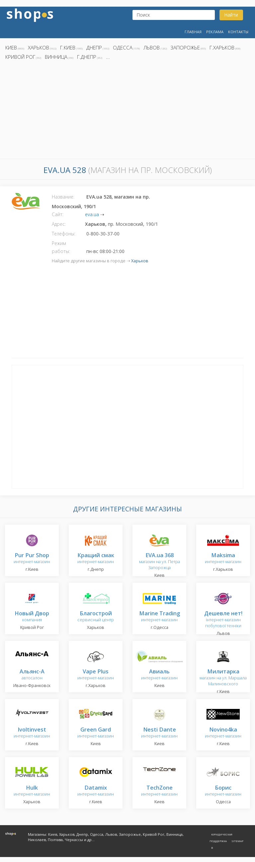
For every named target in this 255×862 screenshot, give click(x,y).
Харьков (38, 47)
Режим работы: (61, 247)
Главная (193, 31)
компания (32, 617)
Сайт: (57, 214)
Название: (63, 197)
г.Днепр (86, 56)
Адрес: (59, 224)
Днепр (94, 47)
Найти (231, 15)
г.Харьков (222, 47)
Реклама (214, 31)
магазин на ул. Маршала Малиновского (223, 678)
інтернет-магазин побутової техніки (223, 620)
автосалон (32, 675)
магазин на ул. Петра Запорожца (159, 561)
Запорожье (185, 47)
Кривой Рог (20, 56)
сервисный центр (95, 617)
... (108, 56)
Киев (11, 47)
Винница (56, 56)
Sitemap (237, 841)
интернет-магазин (32, 558)
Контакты (238, 31)
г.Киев (67, 47)
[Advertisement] (127, 111)
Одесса (122, 47)
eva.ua (92, 214)
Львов (151, 47)
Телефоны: (63, 233)
